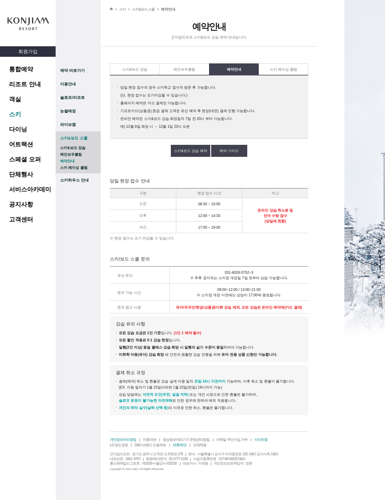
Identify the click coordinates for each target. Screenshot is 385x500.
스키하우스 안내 (74, 180)
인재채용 (199, 445)
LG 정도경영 (119, 445)
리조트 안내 (25, 84)
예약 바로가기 (72, 70)
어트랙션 (21, 144)
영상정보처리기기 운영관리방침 (186, 440)
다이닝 (18, 129)
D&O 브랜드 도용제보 (150, 445)
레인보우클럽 (71, 154)
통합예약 (21, 69)
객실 (15, 99)
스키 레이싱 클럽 (74, 168)
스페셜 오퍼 (25, 159)
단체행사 (21, 174)
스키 (15, 114)
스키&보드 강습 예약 (190, 151)
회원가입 (28, 51)
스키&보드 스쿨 (74, 138)
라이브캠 (68, 124)
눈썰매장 (68, 111)
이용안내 (68, 84)
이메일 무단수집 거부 (232, 440)
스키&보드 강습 (72, 148)
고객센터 (21, 219)
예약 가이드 (229, 151)
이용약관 (149, 440)
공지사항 (21, 204)
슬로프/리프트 (72, 97)
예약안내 (67, 161)
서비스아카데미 (30, 189)
